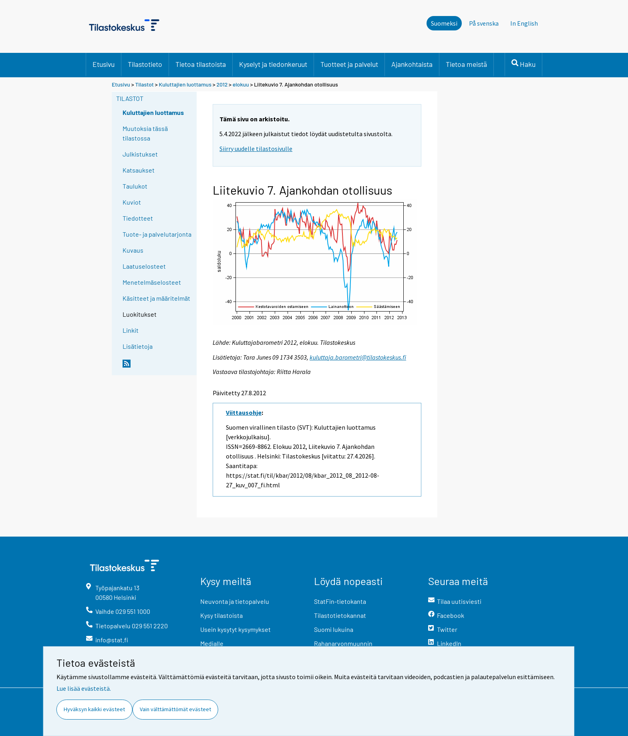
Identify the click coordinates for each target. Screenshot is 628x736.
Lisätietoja (138, 346)
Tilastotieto (145, 64)
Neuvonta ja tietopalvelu (234, 601)
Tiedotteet (138, 218)
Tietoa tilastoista (200, 64)
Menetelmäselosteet (152, 282)
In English (524, 23)
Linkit (131, 330)
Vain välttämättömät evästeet (175, 709)
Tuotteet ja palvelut (349, 64)
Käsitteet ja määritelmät (156, 298)
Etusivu (104, 64)
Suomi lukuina (333, 629)
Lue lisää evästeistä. (83, 688)
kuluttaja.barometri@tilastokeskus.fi (358, 357)
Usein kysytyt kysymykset (235, 629)
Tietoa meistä (466, 64)
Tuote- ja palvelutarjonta (157, 234)
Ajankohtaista (412, 64)
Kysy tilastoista (221, 615)
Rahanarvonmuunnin (343, 643)
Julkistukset (140, 154)
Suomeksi (444, 23)
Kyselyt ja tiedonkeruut (273, 64)
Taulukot (135, 186)
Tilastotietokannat (340, 615)
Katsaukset (139, 170)
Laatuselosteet (144, 266)
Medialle (211, 643)
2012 (222, 84)
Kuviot (132, 202)
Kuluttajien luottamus (185, 84)
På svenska (484, 23)
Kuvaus (133, 250)
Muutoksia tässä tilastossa (145, 133)
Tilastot (144, 84)
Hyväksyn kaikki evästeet (94, 709)
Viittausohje (244, 412)
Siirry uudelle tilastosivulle (255, 149)
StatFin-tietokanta (340, 601)
